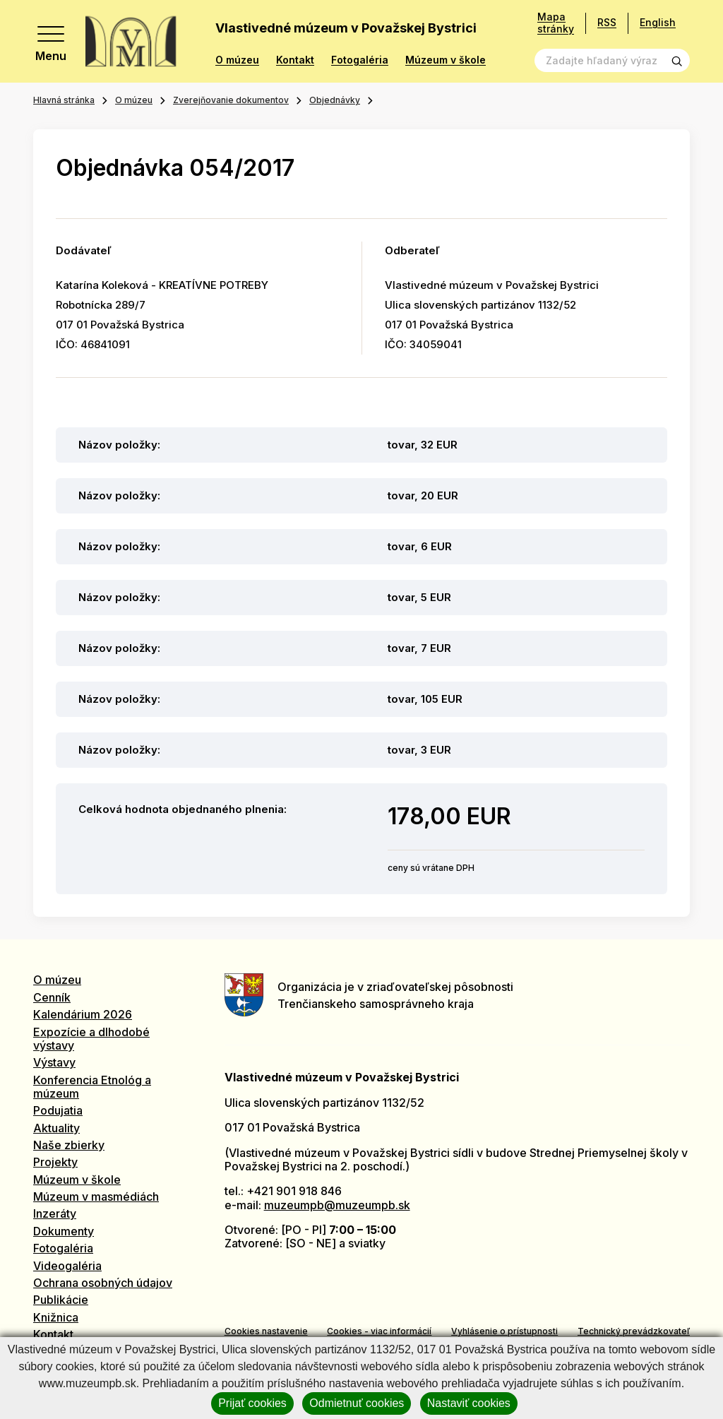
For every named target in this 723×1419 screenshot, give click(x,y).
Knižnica (55, 1317)
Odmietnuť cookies (356, 1403)
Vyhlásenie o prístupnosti (504, 1331)
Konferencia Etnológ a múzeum (92, 1086)
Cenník (52, 997)
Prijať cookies (252, 1403)
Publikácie (60, 1300)
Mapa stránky (555, 23)
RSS (606, 22)
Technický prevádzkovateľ (634, 1331)
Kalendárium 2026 (82, 1014)
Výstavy (54, 1062)
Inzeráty (54, 1213)
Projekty (55, 1162)
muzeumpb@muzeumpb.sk (337, 1205)
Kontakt (295, 60)
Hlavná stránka (64, 100)
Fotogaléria (359, 60)
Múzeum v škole (445, 60)
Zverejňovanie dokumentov (231, 100)
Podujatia (58, 1110)
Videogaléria (67, 1266)
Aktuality (56, 1128)
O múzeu (237, 60)
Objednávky (334, 100)
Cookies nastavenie (266, 1331)
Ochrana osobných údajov (102, 1283)
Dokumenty (63, 1231)
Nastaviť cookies (468, 1403)
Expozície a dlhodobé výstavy (91, 1038)
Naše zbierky (68, 1145)
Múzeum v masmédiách (96, 1196)
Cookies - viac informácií (379, 1331)
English (658, 22)
